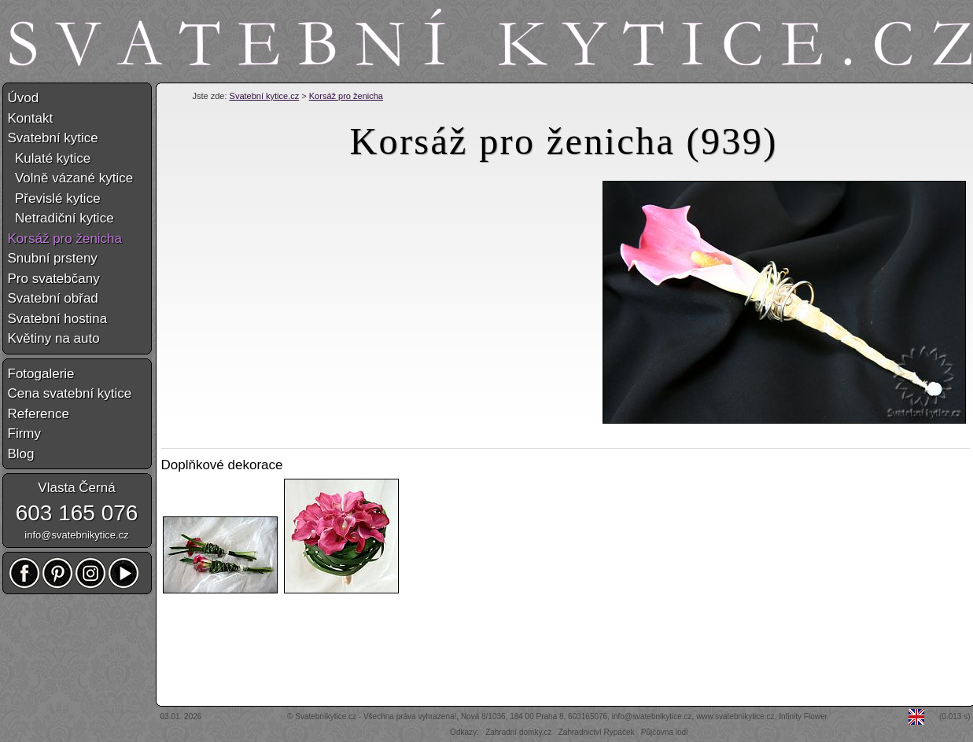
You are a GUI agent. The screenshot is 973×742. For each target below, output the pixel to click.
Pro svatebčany (54, 278)
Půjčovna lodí (664, 732)
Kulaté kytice (49, 158)
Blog (21, 453)
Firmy (24, 433)
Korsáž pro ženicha (346, 96)
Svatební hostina (58, 318)
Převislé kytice (54, 198)
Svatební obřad (53, 298)
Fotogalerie (41, 373)
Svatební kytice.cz (265, 96)
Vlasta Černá (76, 487)
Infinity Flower (803, 716)
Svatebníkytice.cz (325, 716)
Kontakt (30, 118)
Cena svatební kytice (70, 393)
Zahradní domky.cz (518, 732)
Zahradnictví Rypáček (596, 732)
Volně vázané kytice (71, 178)
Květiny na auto (54, 338)
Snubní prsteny (53, 258)
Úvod (23, 97)
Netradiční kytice (61, 218)
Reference (38, 413)
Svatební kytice (53, 137)
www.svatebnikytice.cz (735, 716)
